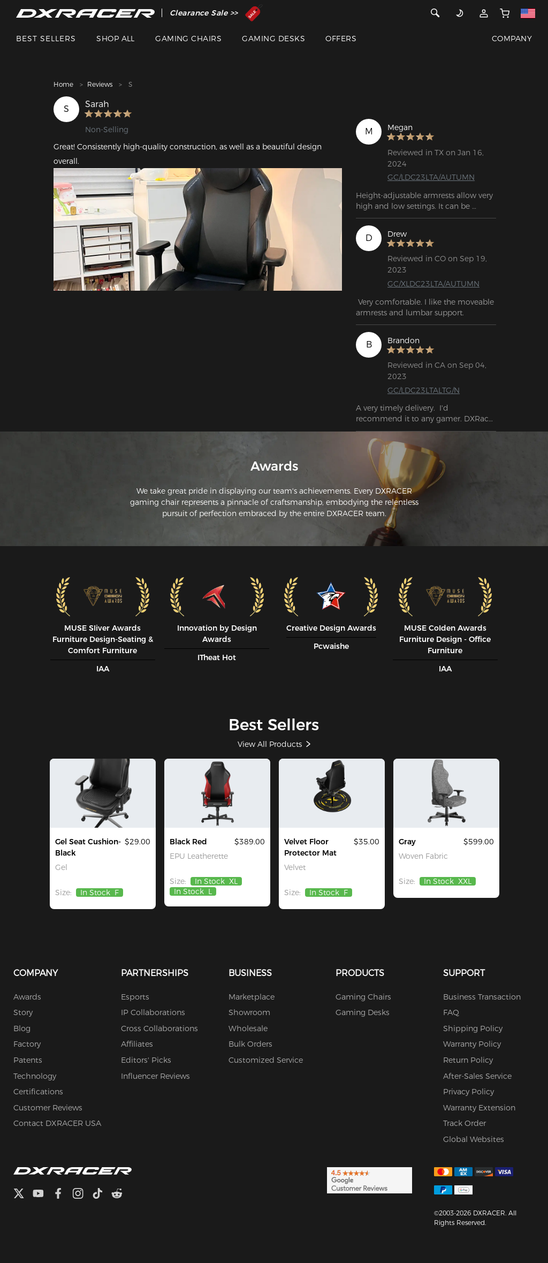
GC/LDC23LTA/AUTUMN (431, 177)
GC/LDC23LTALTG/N (423, 390)
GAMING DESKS (273, 38)
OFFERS (340, 38)
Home (63, 84)
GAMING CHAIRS (188, 38)
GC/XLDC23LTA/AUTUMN (433, 284)
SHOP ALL (115, 38)
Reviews (99, 84)
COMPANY (512, 38)
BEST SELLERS (46, 38)
